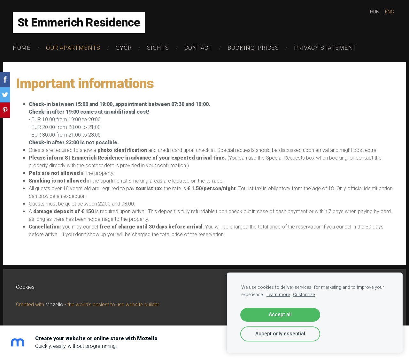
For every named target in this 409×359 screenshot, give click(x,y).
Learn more (278, 294)
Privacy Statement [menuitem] (325, 47)
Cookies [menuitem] (25, 287)
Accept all (280, 314)
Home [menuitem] (22, 47)
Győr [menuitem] (124, 47)
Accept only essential (280, 334)
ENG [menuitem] (389, 11)
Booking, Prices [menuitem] (253, 47)
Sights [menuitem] (158, 47)
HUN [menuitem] (374, 11)
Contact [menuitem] (198, 47)
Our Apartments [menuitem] (73, 47)
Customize (304, 294)
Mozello (54, 305)
